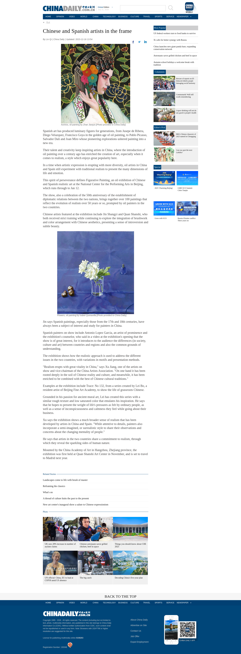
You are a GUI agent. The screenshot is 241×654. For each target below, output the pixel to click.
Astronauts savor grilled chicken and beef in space (175, 55)
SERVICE (170, 17)
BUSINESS (123, 17)
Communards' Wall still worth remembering (185, 95)
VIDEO (72, 17)
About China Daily (139, 620)
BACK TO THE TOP (120, 596)
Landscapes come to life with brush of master (65, 480)
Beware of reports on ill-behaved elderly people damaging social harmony (185, 81)
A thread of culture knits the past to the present (66, 498)
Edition (103, 7)
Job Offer (134, 636)
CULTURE (134, 17)
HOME (48, 17)
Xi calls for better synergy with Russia (170, 40)
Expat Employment (139, 642)
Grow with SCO (161, 218)
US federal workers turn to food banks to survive (175, 33)
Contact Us (135, 631)
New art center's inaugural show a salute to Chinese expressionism (75, 504)
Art (48, 22)
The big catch (85, 578)
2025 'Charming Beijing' (164, 188)
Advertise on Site (138, 625)
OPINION (60, 17)
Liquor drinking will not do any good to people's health (186, 111)
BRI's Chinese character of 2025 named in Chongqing (186, 135)
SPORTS (158, 17)
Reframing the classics (54, 486)
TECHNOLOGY (109, 17)
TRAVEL (146, 17)
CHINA (95, 17)
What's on (48, 492)
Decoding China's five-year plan (129, 578)
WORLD (83, 17)
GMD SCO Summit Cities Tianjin (185, 189)
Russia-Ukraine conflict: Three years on (187, 219)
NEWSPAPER (182, 17)
